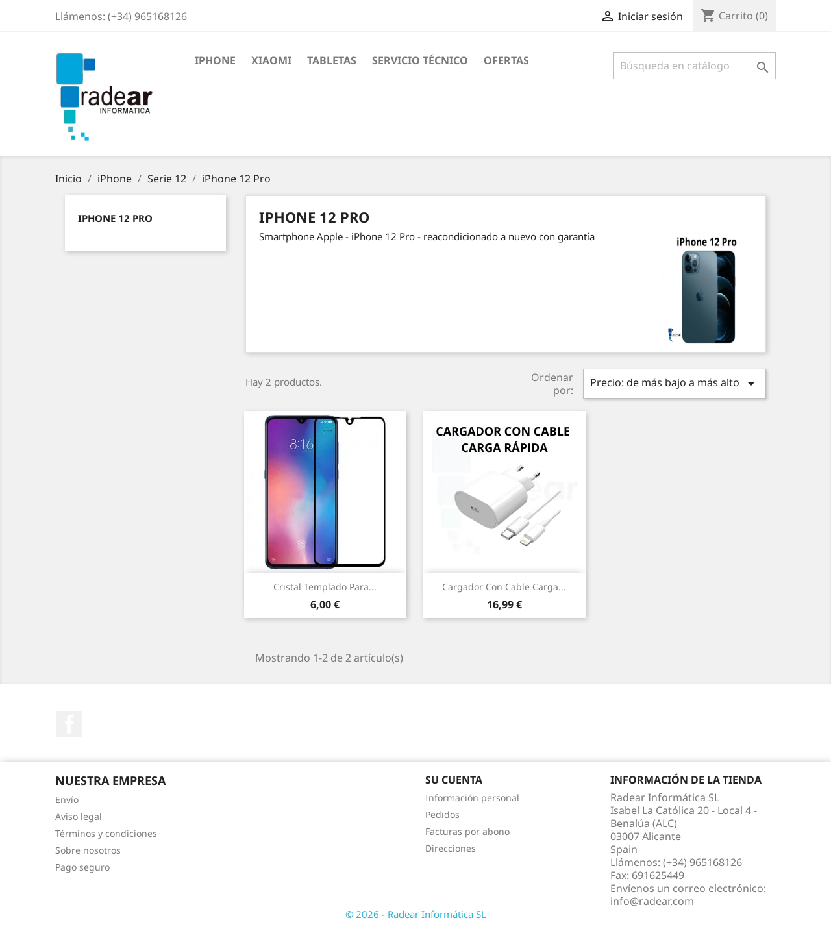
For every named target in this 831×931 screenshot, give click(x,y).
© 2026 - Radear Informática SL (415, 914)
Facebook (69, 724)
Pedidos (442, 814)
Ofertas (506, 60)
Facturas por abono (467, 831)
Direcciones (450, 848)
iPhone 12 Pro (115, 218)
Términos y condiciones (106, 833)
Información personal (472, 797)
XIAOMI (271, 60)
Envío (67, 799)
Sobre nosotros (88, 850)
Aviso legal (78, 816)
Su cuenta (453, 780)
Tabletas (331, 60)
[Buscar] (694, 65)
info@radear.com (652, 901)
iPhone (215, 60)
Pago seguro (82, 867)
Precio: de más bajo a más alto (674, 383)
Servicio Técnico (420, 60)
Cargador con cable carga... (504, 586)
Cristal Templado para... (325, 586)
